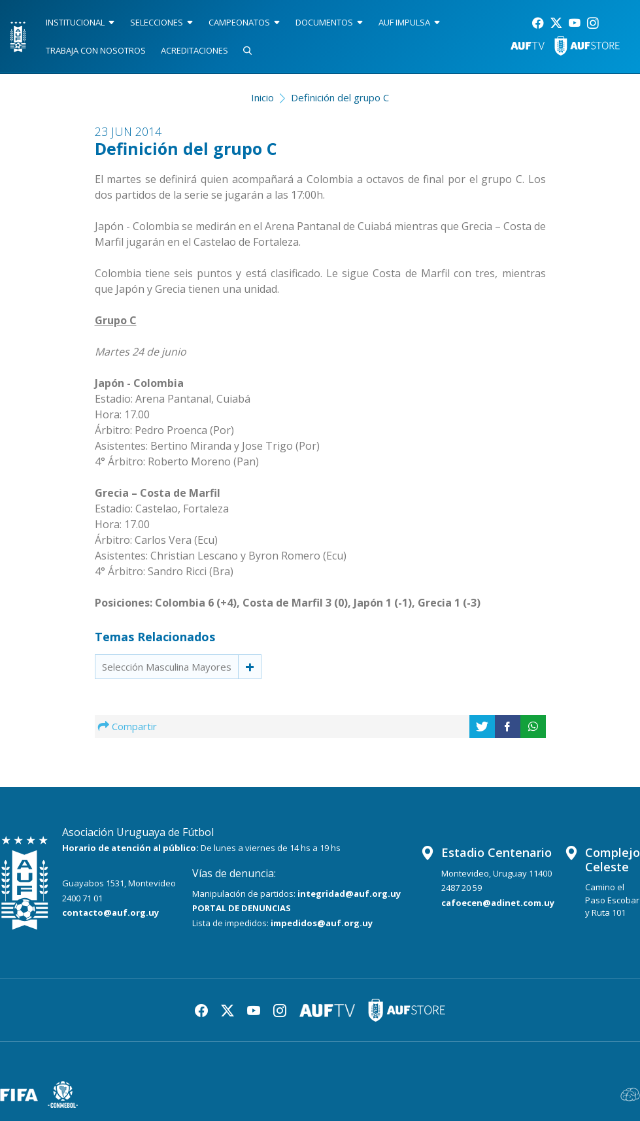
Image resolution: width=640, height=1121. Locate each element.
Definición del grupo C (340, 97)
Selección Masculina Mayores (166, 666)
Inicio (262, 97)
